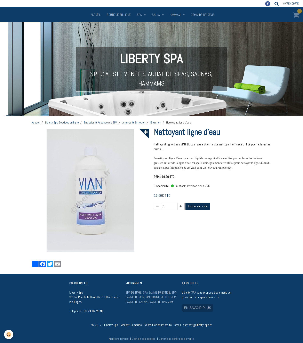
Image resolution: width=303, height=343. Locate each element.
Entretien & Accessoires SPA (100, 122)
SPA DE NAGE (134, 292)
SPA (139, 15)
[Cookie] (8, 334)
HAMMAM (175, 15)
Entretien (155, 122)
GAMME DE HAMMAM (161, 302)
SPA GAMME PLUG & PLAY (161, 297)
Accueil (96, 15)
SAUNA (156, 15)
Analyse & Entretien (133, 122)
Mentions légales (119, 339)
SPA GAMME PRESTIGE (156, 292)
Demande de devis (202, 15)
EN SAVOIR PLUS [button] (197, 308)
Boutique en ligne (119, 15)
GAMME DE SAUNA (136, 302)
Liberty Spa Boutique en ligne (62, 122)
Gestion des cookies (144, 339)
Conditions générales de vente (176, 339)
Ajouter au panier (198, 206)
